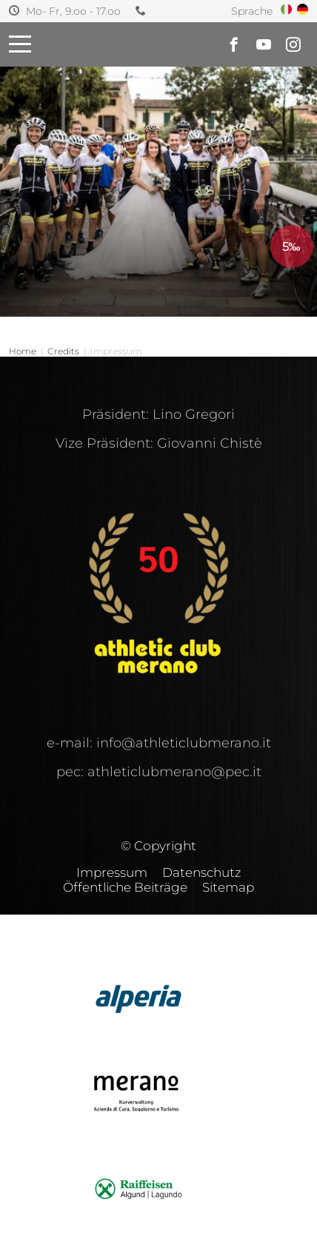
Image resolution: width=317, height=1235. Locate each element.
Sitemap (228, 887)
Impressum (111, 872)
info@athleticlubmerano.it (183, 743)
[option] (158, 158)
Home (22, 351)
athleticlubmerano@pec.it (174, 772)
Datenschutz (201, 872)
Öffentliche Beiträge (125, 887)
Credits (63, 351)
